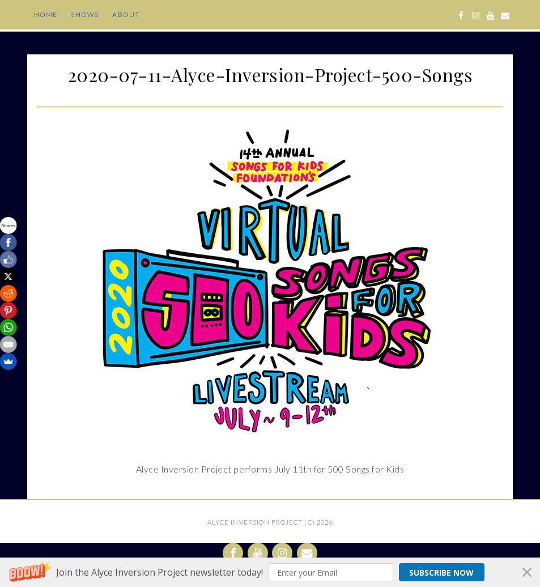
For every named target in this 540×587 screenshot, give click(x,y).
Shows (85, 14)
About (125, 14)
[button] (270, 572)
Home (46, 14)
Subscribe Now (441, 572)
